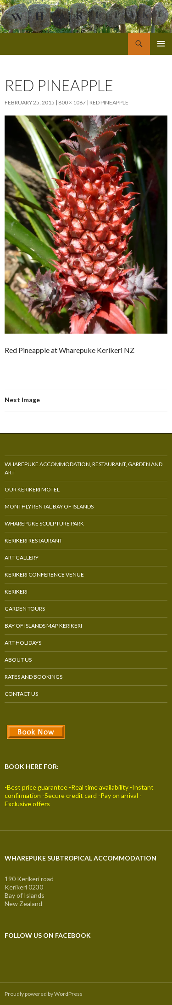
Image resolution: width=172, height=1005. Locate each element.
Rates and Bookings (33, 676)
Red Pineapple (108, 102)
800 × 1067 (72, 102)
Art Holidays (23, 642)
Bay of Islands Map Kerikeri (43, 625)
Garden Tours (25, 608)
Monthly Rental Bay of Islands (49, 506)
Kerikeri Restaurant (33, 540)
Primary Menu (161, 44)
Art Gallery (22, 557)
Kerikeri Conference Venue (44, 574)
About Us (18, 659)
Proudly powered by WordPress (44, 993)
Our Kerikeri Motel (32, 489)
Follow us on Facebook (48, 935)
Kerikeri (16, 591)
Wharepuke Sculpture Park (44, 523)
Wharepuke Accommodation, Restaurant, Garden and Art (83, 468)
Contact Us (21, 693)
